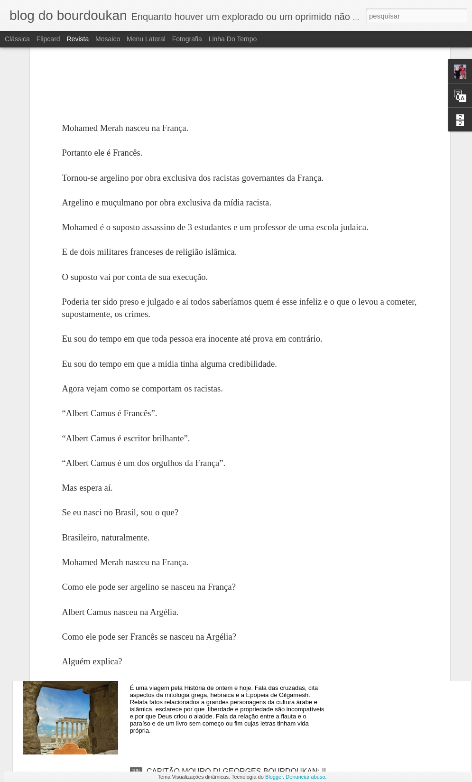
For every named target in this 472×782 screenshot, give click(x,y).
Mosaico (107, 39)
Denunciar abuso (305, 777)
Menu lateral (146, 39)
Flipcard (48, 39)
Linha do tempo (233, 39)
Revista (77, 39)
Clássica (17, 39)
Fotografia (187, 39)
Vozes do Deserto (176, 664)
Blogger (274, 777)
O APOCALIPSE (174, 556)
